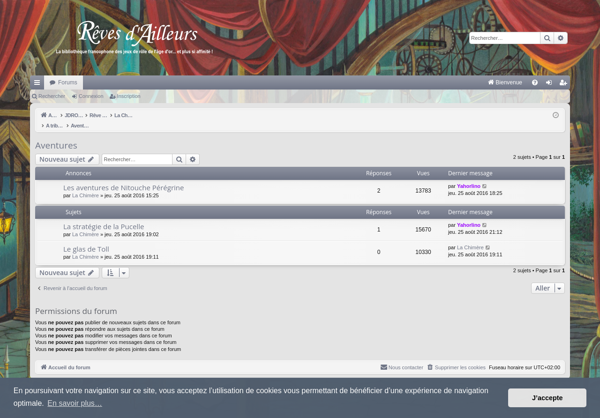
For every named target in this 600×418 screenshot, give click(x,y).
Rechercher (51, 96)
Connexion (91, 96)
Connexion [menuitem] (551, 84)
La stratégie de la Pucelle (103, 216)
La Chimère (85, 185)
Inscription (129, 96)
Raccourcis (39, 84)
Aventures (56, 135)
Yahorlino (468, 176)
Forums (67, 82)
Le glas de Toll (86, 239)
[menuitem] (407, 82)
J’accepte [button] (547, 398)
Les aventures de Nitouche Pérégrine (123, 177)
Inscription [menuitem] (565, 84)
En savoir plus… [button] (74, 403)
